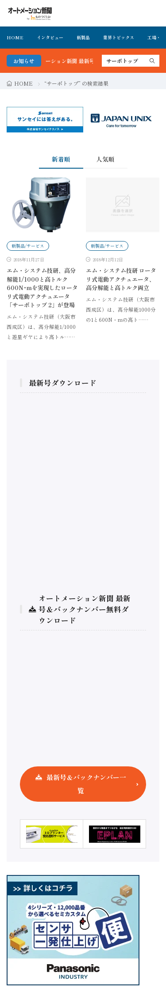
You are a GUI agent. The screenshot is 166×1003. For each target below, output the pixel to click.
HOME (15, 37)
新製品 (83, 37)
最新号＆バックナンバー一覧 (86, 784)
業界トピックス (118, 37)
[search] (152, 60)
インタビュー (50, 37)
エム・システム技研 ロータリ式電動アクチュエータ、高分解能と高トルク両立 (121, 279)
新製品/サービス (28, 245)
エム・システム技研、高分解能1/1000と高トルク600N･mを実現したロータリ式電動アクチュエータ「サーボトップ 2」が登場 (42, 287)
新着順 (61, 159)
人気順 (105, 159)
